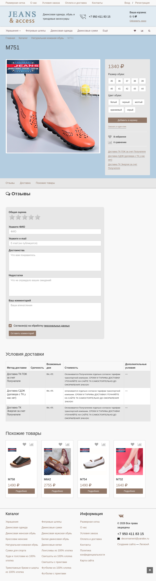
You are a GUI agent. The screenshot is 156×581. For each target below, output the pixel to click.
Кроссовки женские (17, 539)
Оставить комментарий (22, 333)
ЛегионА (144, 544)
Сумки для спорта (16, 550)
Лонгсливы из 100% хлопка (57, 550)
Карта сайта (87, 560)
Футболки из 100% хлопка (56, 567)
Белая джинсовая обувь (55, 539)
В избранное (119, 136)
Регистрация (142, 3)
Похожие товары (45, 183)
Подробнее (21, 491)
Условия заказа (51, 3)
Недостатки (16, 275)
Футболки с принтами (54, 573)
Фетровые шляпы (36, 30)
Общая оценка (17, 212)
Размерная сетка (15, 3)
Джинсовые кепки (52, 544)
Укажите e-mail (17, 238)
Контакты (97, 3)
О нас (33, 3)
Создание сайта (126, 544)
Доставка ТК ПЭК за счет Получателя (127, 151)
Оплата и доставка (76, 3)
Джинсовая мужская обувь (57, 533)
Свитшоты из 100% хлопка (57, 556)
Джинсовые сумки (87, 30)
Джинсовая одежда (61, 30)
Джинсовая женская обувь (21, 533)
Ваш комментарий (20, 300)
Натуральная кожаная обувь (22, 544)
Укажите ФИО (17, 227)
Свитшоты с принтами (54, 562)
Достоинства (16, 250)
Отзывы (10, 183)
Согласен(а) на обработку (40, 325)
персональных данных (57, 325)
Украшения (13, 30)
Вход (127, 3)
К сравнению (119, 142)
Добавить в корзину (127, 120)
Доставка (25, 183)
